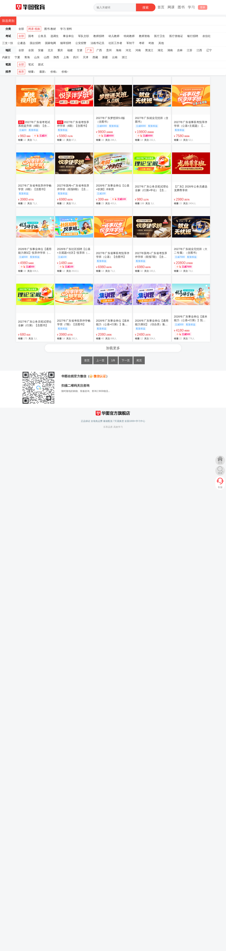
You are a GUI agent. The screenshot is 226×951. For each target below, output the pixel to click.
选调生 (54, 36)
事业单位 (68, 36)
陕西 (56, 57)
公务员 (42, 36)
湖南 (170, 50)
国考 (31, 36)
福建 (70, 50)
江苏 (189, 50)
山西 (46, 57)
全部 (21, 28)
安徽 (40, 50)
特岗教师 (129, 36)
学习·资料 (66, 28)
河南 (138, 50)
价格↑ (65, 71)
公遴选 (21, 43)
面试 (40, 64)
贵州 (109, 50)
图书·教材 (50, 28)
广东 (89, 50)
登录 (202, 7)
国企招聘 (35, 43)
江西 (199, 50)
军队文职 (83, 36)
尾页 (139, 360)
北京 (50, 50)
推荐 (21, 71)
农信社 (206, 36)
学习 (191, 7)
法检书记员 (97, 43)
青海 (27, 57)
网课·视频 (34, 28)
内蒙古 (6, 57)
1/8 (113, 360)
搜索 (220, 473)
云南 (114, 57)
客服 (220, 487)
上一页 (100, 360)
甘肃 (79, 50)
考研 (141, 43)
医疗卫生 (159, 36)
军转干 (130, 43)
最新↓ (42, 71)
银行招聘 (192, 36)
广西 (99, 50)
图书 (181, 7)
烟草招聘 (65, 43)
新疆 (105, 57)
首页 (160, 7)
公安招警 (80, 43)
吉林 (180, 50)
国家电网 (50, 43)
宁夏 (17, 57)
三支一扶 (7, 43)
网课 (171, 7)
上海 (66, 57)
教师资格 (144, 36)
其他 (161, 43)
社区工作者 (115, 43)
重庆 (60, 50)
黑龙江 (149, 50)
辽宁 (209, 50)
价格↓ (53, 71)
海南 (118, 50)
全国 (31, 50)
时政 (151, 43)
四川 (76, 57)
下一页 (126, 360)
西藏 (95, 57)
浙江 (124, 57)
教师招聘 (98, 36)
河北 (128, 50)
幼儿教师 (114, 36)
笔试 (31, 64)
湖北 (160, 50)
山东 (37, 57)
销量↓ (31, 71)
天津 (85, 57)
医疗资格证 (176, 36)
